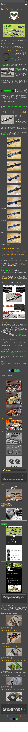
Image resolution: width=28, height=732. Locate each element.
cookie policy (12, 597)
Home (14, 715)
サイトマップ (18, 726)
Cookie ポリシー (12, 726)
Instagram (3, 363)
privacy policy (20, 479)
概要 (2, 726)
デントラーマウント (5, 8)
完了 (6, 703)
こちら (8, 628)
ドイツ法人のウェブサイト (9, 609)
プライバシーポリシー (6, 726)
